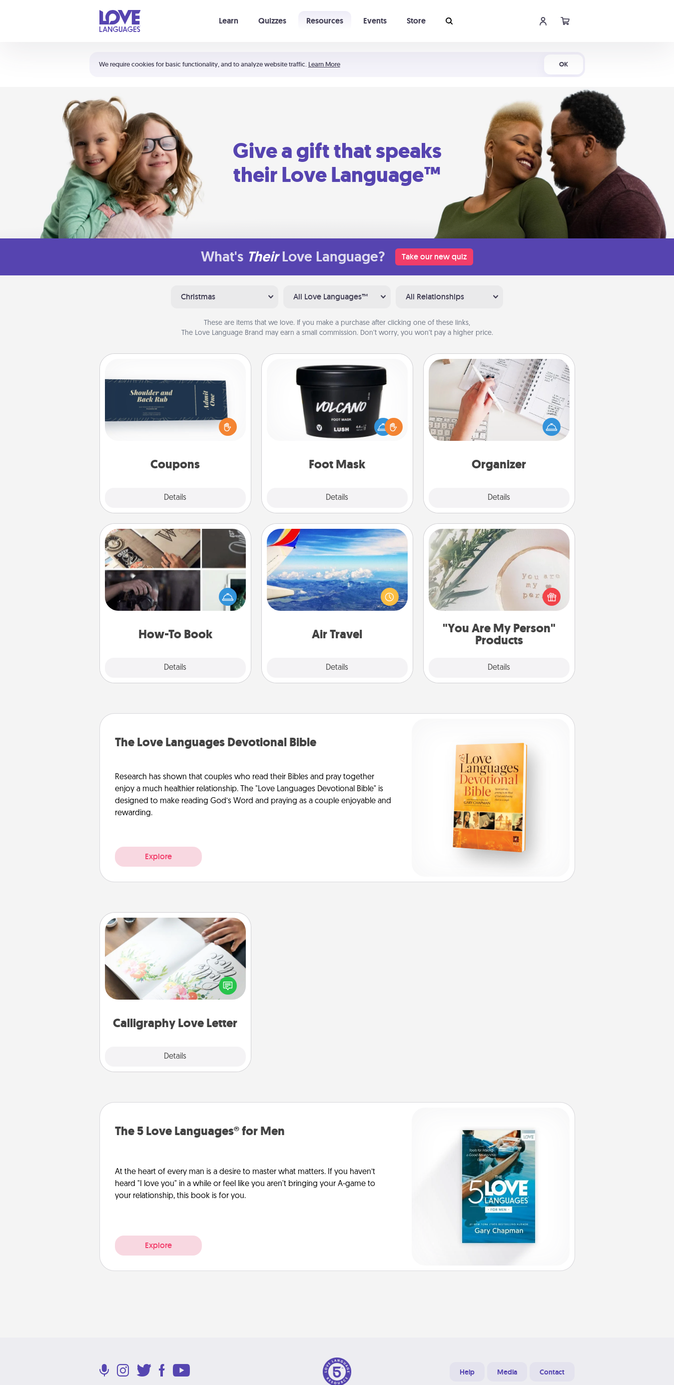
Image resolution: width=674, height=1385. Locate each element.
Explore (158, 856)
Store (416, 20)
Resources (324, 20)
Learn (228, 20)
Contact (552, 1372)
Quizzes (272, 20)
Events (375, 20)
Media (507, 1372)
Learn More (324, 64)
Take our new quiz (434, 256)
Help (467, 1372)
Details (175, 498)
